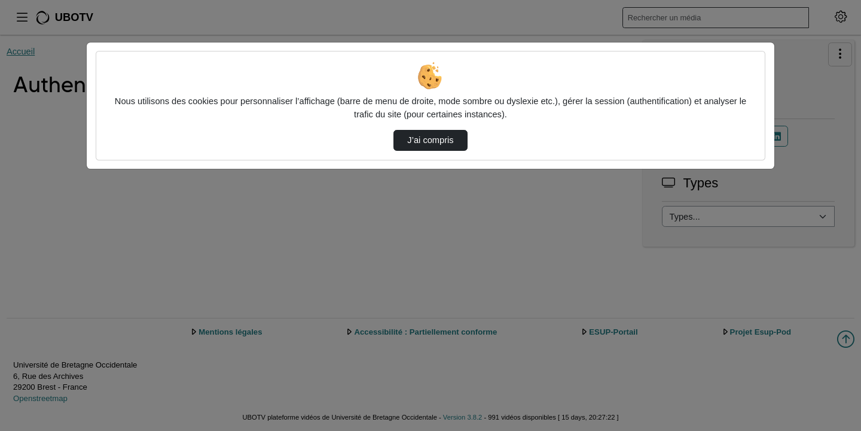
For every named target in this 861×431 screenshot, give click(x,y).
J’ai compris (430, 140)
